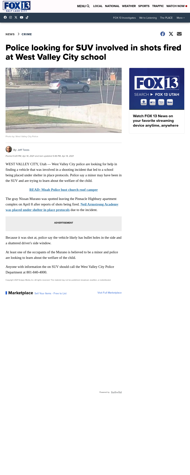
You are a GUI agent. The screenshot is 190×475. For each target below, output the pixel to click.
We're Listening (148, 18)
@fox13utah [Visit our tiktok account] (28, 17)
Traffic (158, 6)
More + (181, 18)
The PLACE (166, 18)
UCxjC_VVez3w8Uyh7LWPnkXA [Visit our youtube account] (22, 17)
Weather (129, 6)
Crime (27, 34)
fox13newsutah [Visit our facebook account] (6, 17)
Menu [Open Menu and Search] (83, 6)
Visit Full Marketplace (109, 292)
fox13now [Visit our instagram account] (11, 17)
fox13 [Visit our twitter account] (16, 17)
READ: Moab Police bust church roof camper (63, 190)
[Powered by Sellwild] (116, 392)
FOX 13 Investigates (124, 18)
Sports (144, 6)
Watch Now (176, 6)
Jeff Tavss (23, 150)
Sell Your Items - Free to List (50, 293)
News (10, 34)
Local (97, 6)
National (112, 6)
